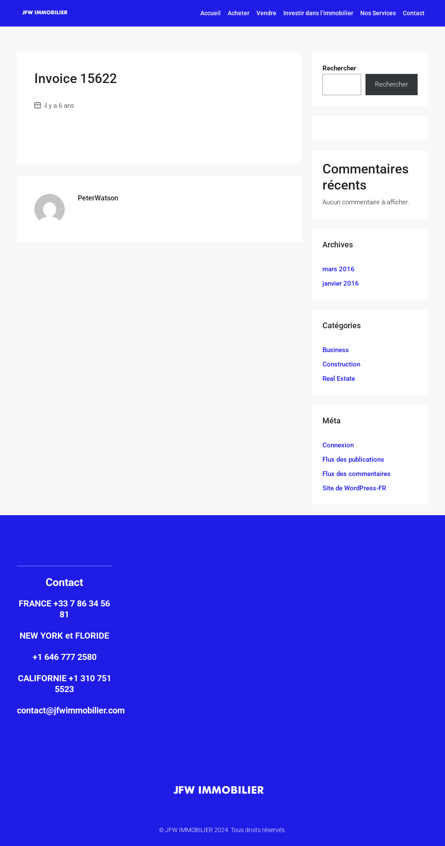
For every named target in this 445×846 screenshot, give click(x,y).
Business (335, 350)
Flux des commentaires (356, 474)
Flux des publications (353, 459)
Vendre (266, 13)
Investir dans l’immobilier (318, 13)
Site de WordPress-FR (354, 488)
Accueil (210, 13)
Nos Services (378, 13)
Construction (341, 364)
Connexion (338, 445)
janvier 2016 (340, 283)
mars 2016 (338, 269)
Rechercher (339, 68)
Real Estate (338, 379)
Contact (414, 13)
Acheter (238, 13)
